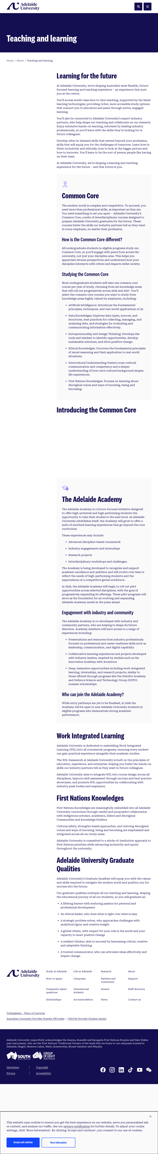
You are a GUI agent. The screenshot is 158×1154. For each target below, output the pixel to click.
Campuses (80, 1056)
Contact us (134, 1077)
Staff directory (136, 1067)
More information (58, 1142)
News (104, 1077)
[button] (150, 1117)
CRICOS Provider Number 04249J (87, 1097)
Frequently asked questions (56, 1069)
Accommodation (83, 1077)
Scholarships (53, 1077)
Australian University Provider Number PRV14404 (35, 1097)
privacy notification (77, 1126)
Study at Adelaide (56, 1049)
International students (81, 1069)
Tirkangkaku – (26, 1091)
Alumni (105, 1067)
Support (133, 1056)
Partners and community (108, 1058)
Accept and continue (23, 1142)
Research (106, 1049)
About (131, 1049)
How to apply (54, 1056)
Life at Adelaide (83, 1049)
